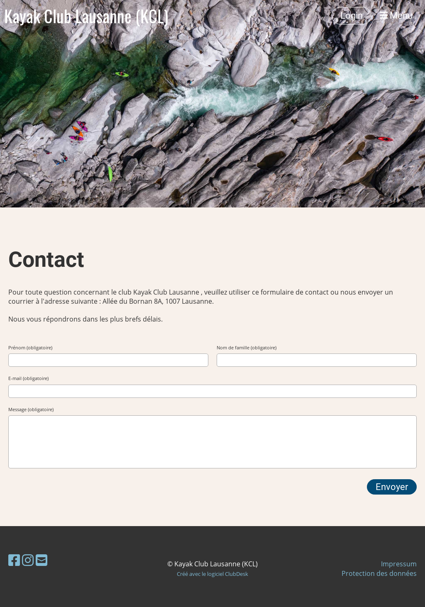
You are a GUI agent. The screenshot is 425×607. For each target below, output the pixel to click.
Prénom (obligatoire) (30, 347)
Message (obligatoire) (31, 409)
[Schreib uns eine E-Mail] (41, 560)
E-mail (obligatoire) (28, 378)
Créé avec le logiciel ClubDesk (212, 574)
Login (351, 15)
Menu (396, 15)
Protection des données (379, 573)
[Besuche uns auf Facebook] (14, 560)
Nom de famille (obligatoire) (246, 347)
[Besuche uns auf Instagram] (28, 560)
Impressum (399, 563)
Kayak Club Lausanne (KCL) (86, 15)
